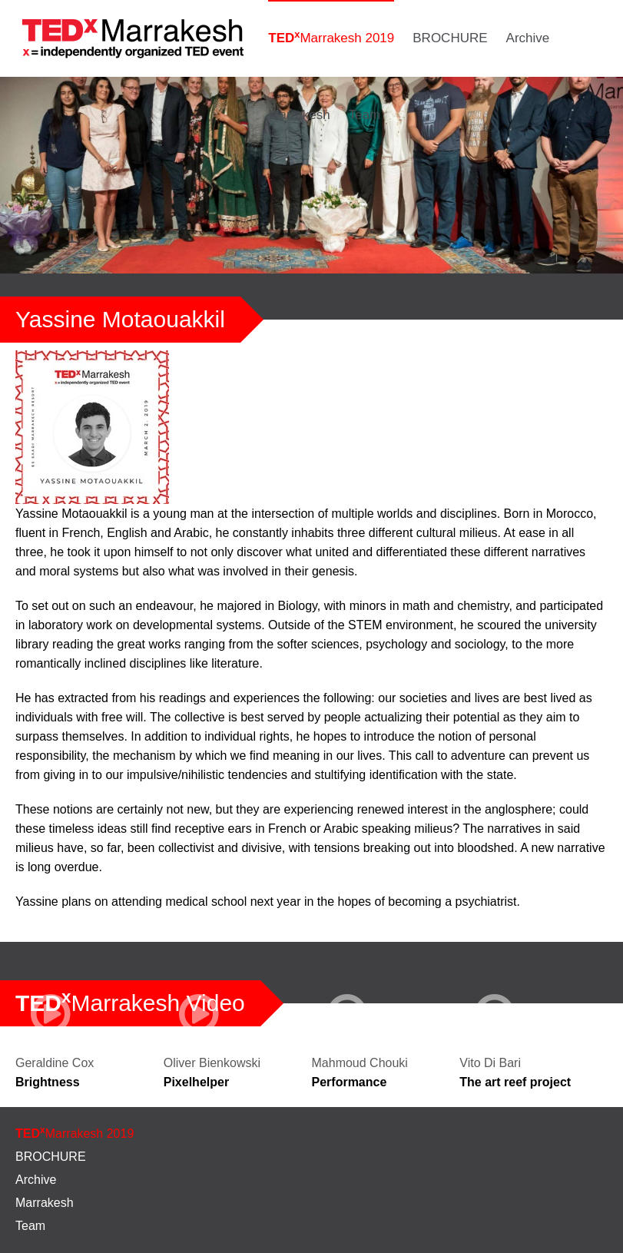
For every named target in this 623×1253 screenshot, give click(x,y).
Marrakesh (299, 115)
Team (365, 115)
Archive (528, 38)
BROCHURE (450, 38)
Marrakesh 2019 (331, 36)
